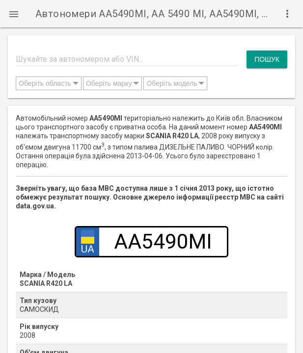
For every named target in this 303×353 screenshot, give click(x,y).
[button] (14, 13)
